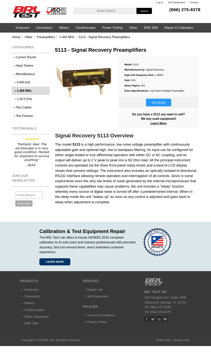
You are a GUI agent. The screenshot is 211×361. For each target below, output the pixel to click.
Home (16, 37)
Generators (44, 28)
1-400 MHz (66, 37)
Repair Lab (95, 289)
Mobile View (163, 340)
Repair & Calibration (179, 28)
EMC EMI (151, 28)
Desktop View (181, 340)
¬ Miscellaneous (23, 74)
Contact (194, 2)
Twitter (152, 319)
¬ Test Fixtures (22, 115)
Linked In (159, 319)
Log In (159, 2)
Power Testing (112, 28)
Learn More (159, 123)
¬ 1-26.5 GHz (22, 99)
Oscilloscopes (86, 28)
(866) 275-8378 (184, 9)
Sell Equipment (176, 2)
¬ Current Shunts (24, 57)
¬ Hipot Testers (22, 65)
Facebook (146, 319)
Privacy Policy (97, 322)
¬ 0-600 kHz (21, 82)
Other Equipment (36, 316)
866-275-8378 (161, 307)
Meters (64, 28)
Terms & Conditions (101, 315)
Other (28, 37)
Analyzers (22, 28)
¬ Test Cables (22, 107)
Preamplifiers (46, 37)
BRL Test (49, 340)
